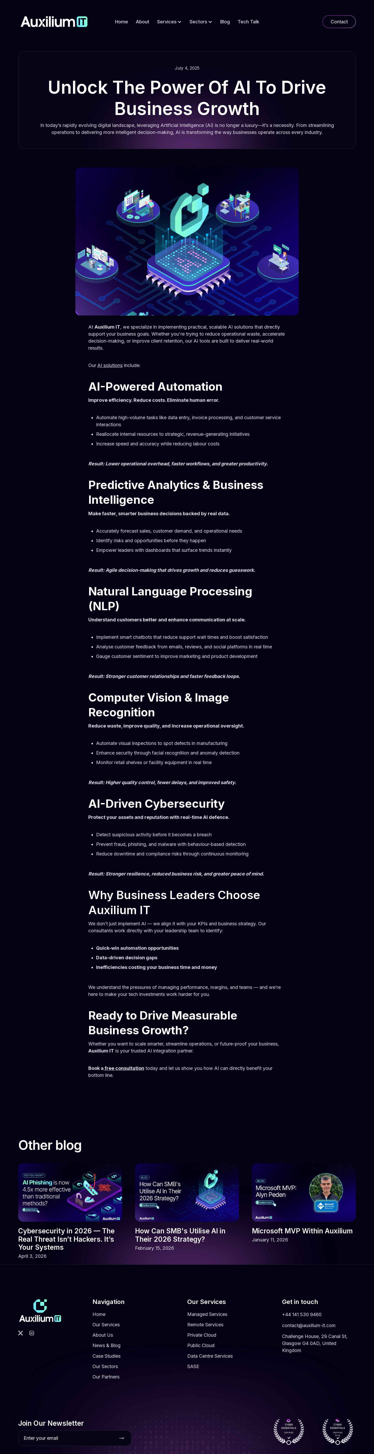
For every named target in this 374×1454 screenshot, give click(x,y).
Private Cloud (201, 1347)
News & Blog (106, 1358)
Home (121, 21)
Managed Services (207, 1326)
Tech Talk (248, 21)
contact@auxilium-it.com (309, 1338)
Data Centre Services (210, 1368)
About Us (102, 1347)
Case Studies (106, 1368)
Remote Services (205, 1337)
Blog (225, 21)
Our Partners (105, 1389)
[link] (70, 1224)
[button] (169, 21)
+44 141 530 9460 (302, 1327)
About (142, 21)
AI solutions (110, 365)
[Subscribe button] (121, 1438)
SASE (193, 1379)
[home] (54, 21)
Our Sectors (105, 1379)
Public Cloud (201, 1358)
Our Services (106, 1337)
